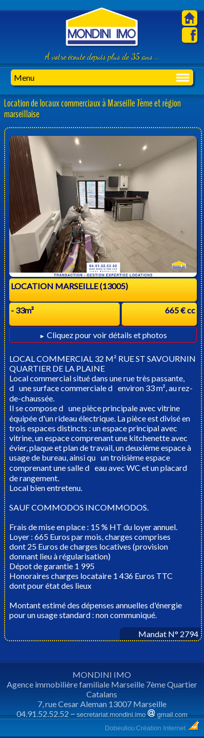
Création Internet (168, 728)
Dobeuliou (120, 728)
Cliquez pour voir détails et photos (102, 335)
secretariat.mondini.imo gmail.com (132, 714)
